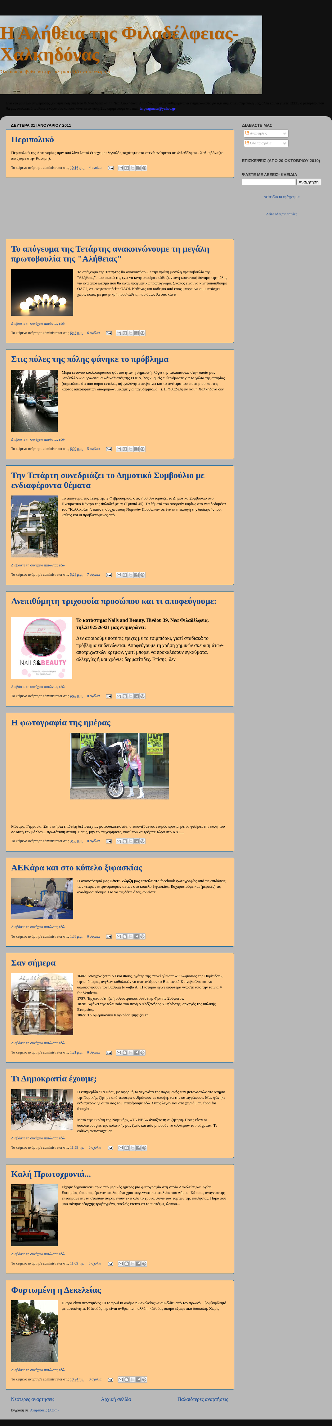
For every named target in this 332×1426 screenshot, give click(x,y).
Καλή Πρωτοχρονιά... (51, 1174)
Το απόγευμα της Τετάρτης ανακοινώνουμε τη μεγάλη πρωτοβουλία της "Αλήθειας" (110, 253)
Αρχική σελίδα (116, 1399)
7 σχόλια (93, 575)
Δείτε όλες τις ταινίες (281, 214)
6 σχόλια (93, 333)
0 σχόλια (93, 696)
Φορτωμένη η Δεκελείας (56, 1290)
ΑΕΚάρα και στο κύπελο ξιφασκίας (76, 867)
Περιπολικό (32, 139)
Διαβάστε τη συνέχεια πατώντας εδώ (38, 324)
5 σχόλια (93, 449)
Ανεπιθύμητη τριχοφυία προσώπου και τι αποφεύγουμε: (114, 601)
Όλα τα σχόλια (258, 143)
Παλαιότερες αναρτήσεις (202, 1399)
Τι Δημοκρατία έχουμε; (54, 1078)
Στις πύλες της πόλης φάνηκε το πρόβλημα (89, 359)
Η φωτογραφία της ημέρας (60, 722)
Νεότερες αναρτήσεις (32, 1399)
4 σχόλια (95, 168)
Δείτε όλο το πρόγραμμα (281, 197)
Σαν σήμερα (33, 962)
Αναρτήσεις (256, 133)
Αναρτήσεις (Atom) (44, 1410)
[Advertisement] (119, 208)
